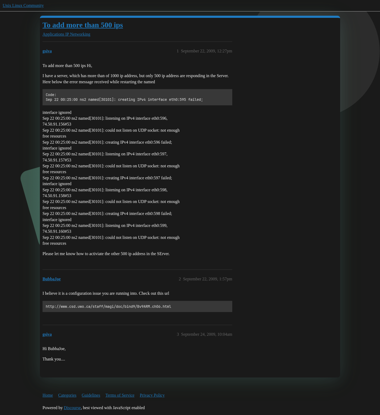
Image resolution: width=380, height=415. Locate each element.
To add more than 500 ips (83, 25)
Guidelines (91, 395)
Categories (67, 395)
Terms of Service (119, 395)
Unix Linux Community (23, 5)
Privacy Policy (152, 395)
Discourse (72, 407)
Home (48, 395)
